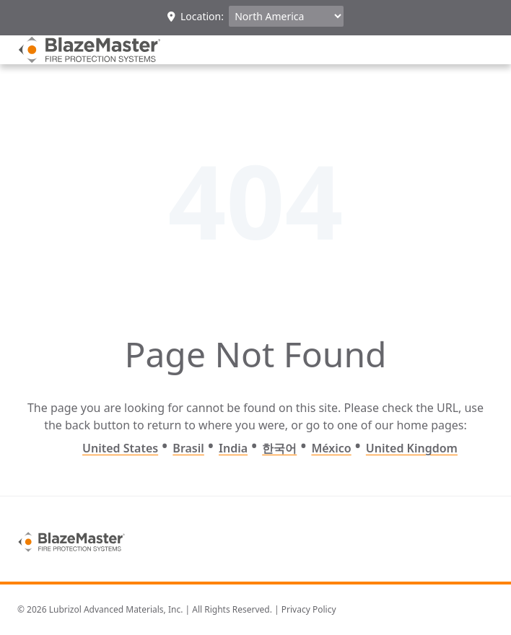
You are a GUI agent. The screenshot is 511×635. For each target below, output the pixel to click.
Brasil (188, 448)
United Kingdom (412, 448)
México (331, 448)
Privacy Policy (308, 609)
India (233, 448)
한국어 (279, 448)
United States (120, 448)
